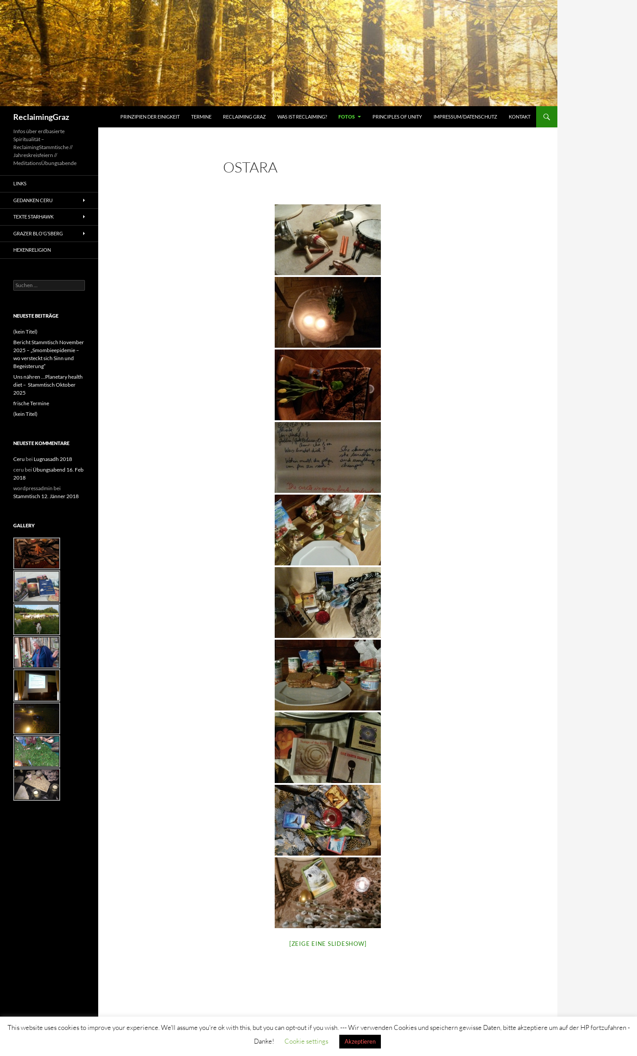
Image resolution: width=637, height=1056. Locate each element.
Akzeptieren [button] (360, 1041)
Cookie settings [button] (306, 1041)
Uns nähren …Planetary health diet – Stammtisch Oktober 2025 (48, 384)
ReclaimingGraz (41, 117)
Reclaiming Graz (244, 116)
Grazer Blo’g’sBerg (38, 233)
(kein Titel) (25, 331)
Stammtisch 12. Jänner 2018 (46, 496)
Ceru (19, 459)
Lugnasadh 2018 (53, 459)
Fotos (346, 116)
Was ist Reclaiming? (302, 116)
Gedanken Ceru (33, 200)
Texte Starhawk (33, 216)
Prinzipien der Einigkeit (150, 116)
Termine (201, 116)
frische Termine (31, 403)
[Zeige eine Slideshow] (328, 943)
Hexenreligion (32, 250)
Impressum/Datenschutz (465, 116)
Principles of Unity (397, 116)
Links (20, 183)
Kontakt (519, 116)
